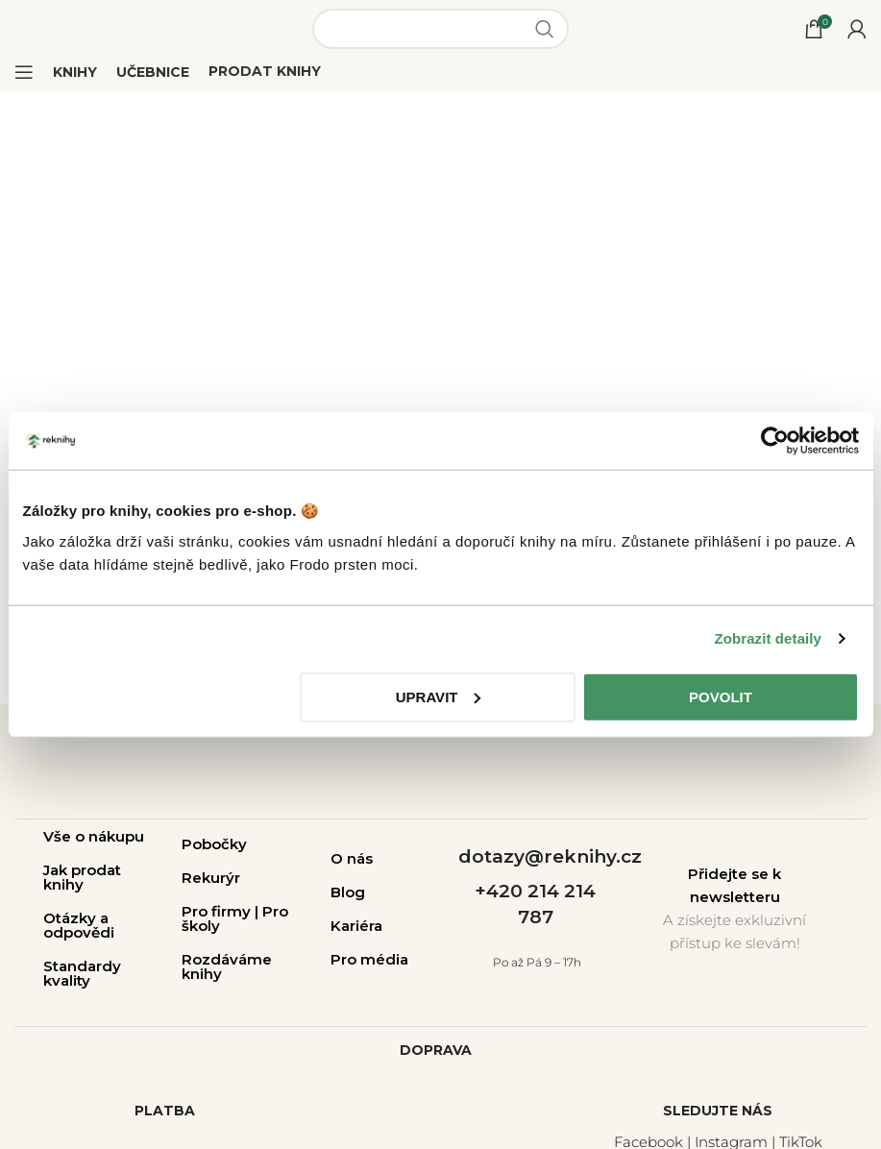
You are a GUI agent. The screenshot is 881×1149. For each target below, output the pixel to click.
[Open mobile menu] (24, 72)
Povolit (720, 696)
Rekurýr (211, 877)
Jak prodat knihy (82, 877)
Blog (347, 892)
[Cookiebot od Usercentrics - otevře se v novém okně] (775, 441)
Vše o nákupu (93, 836)
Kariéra (356, 926)
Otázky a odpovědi (78, 925)
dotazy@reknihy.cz (550, 856)
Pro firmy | (222, 911)
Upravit (438, 696)
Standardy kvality (82, 973)
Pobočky (214, 844)
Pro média (369, 959)
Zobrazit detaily (767, 638)
